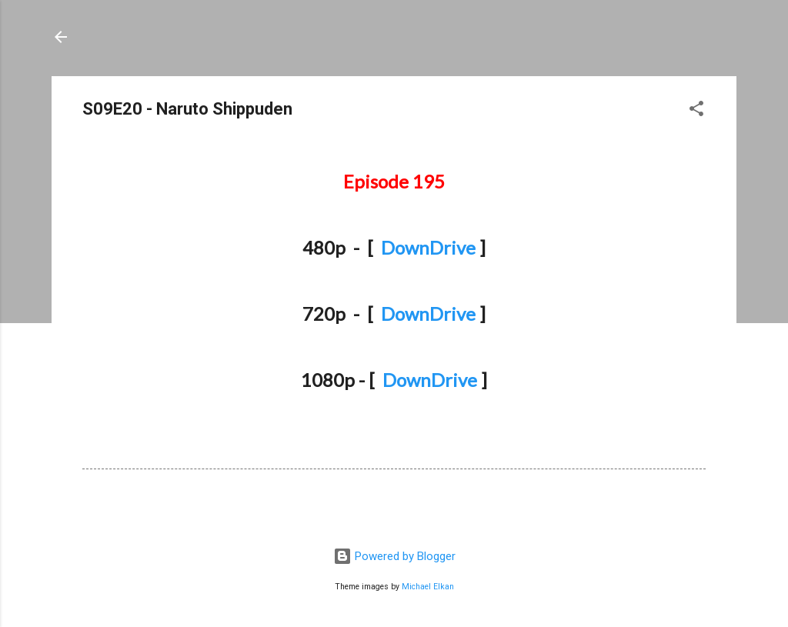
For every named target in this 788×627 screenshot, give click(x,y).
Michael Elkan (428, 587)
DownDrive (428, 247)
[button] (696, 111)
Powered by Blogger (394, 556)
